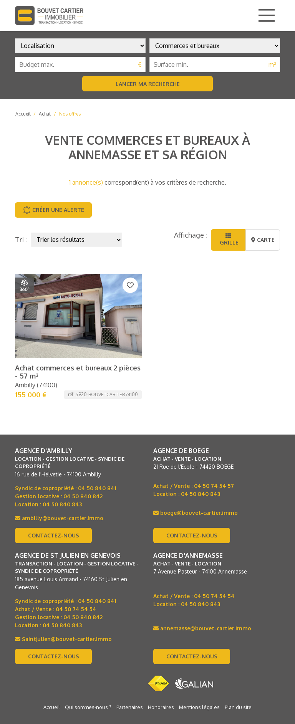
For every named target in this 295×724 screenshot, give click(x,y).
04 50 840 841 (97, 413)
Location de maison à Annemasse (60, 704)
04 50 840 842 (83, 421)
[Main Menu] (266, 15)
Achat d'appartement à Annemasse (67, 687)
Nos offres (70, 114)
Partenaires (129, 632)
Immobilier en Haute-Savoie (51, 696)
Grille (228, 239)
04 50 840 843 (62, 429)
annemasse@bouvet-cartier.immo (202, 553)
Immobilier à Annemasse (185, 696)
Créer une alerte (53, 210)
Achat (45, 114)
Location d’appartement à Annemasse (229, 704)
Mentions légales (199, 632)
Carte (263, 239)
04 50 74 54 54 (76, 534)
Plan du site (238, 632)
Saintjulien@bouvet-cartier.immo (63, 563)
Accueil (22, 114)
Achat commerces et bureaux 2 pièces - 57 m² (78, 296)
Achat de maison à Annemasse (233, 687)
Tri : (21, 239)
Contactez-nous (53, 460)
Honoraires (161, 632)
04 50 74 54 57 (214, 410)
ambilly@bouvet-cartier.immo (59, 443)
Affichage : (190, 235)
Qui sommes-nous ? (88, 632)
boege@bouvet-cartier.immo (195, 437)
